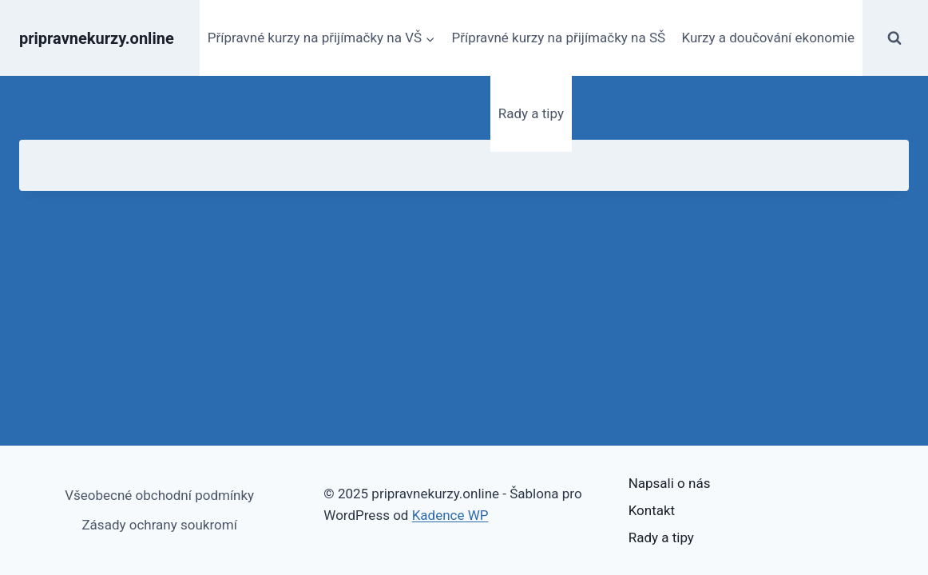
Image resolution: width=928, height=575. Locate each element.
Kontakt (652, 510)
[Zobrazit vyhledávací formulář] (894, 38)
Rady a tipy (531, 113)
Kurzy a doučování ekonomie (768, 38)
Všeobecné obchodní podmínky (159, 495)
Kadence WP (450, 515)
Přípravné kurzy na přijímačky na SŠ (558, 38)
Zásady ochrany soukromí (158, 525)
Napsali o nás (670, 483)
